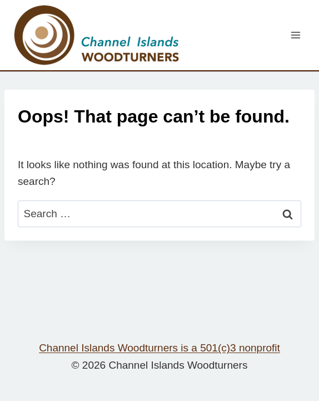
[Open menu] (295, 34)
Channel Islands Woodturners (159, 348)
